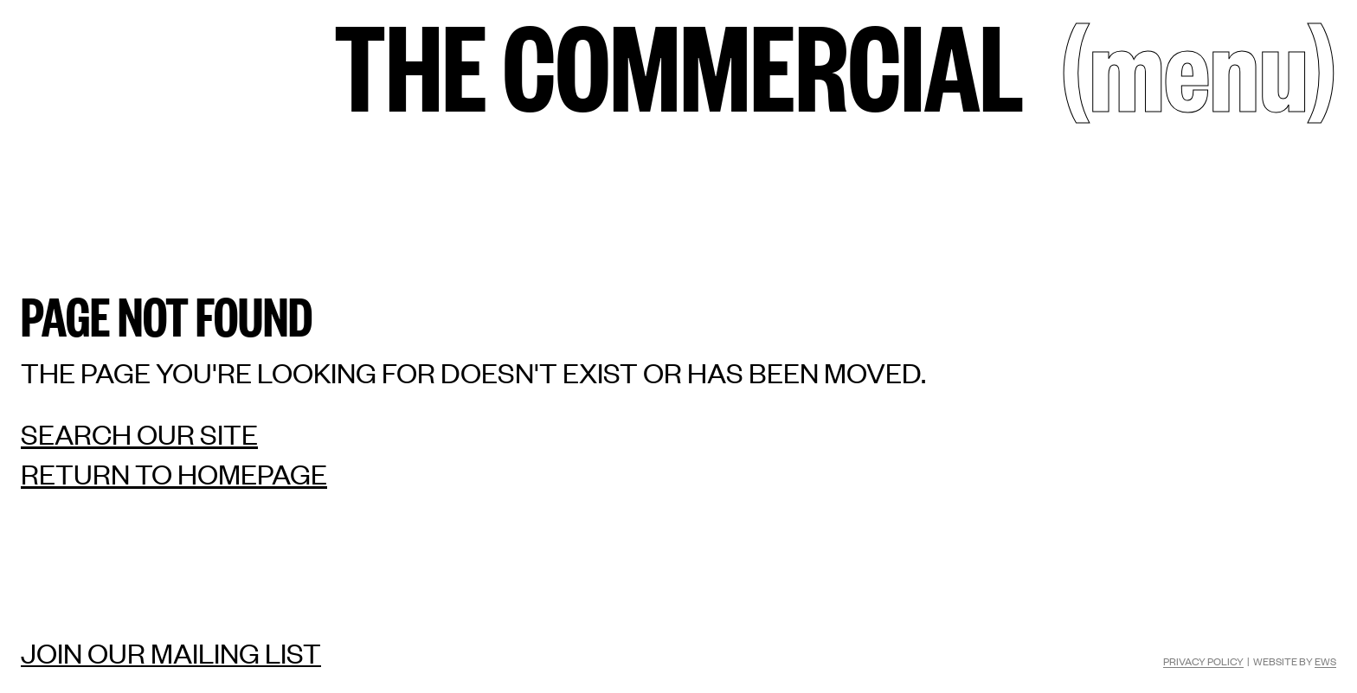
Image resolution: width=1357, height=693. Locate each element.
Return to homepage (174, 474)
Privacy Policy (1203, 661)
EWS (1325, 661)
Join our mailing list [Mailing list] (171, 652)
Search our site (139, 434)
